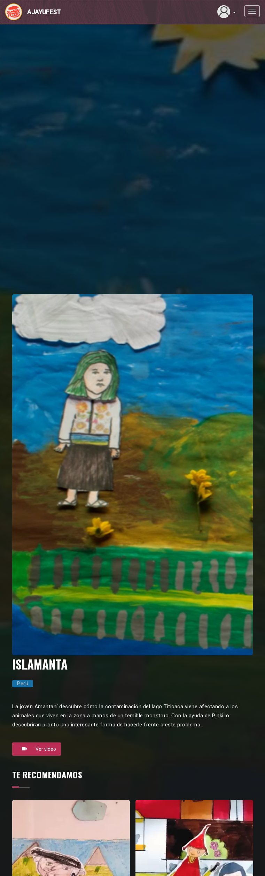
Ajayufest (44, 12)
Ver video (36, 748)
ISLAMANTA (40, 664)
